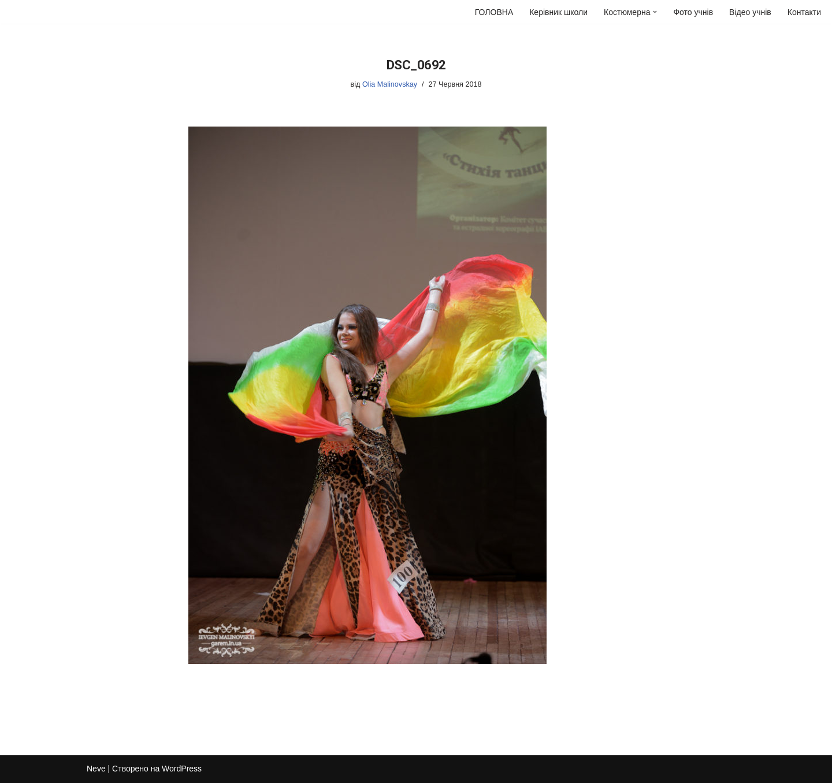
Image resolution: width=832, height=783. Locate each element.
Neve (96, 768)
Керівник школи (558, 12)
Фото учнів (693, 12)
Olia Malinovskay (389, 84)
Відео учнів (750, 12)
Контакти (804, 12)
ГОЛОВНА (494, 12)
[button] (655, 12)
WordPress (182, 768)
